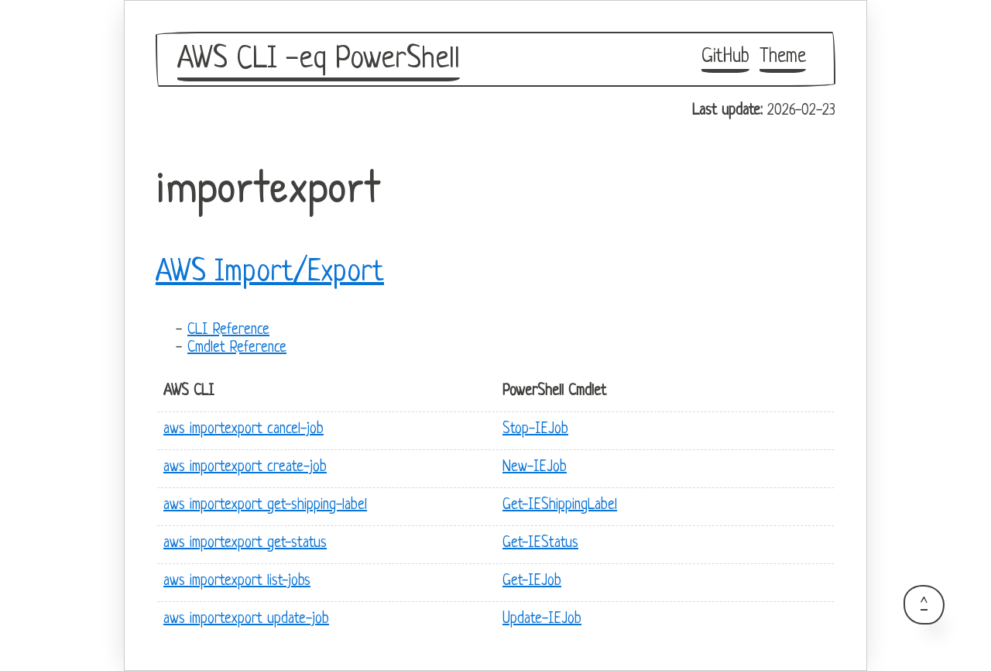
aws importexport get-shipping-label (265, 505)
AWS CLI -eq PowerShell (318, 59)
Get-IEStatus (540, 543)
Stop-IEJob (535, 430)
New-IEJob (534, 467)
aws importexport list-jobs (236, 581)
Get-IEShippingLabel (559, 505)
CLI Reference (228, 330)
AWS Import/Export (270, 272)
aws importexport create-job (245, 467)
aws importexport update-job (246, 619)
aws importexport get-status (245, 543)
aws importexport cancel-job (243, 430)
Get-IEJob (531, 581)
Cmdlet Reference (236, 348)
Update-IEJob (541, 619)
